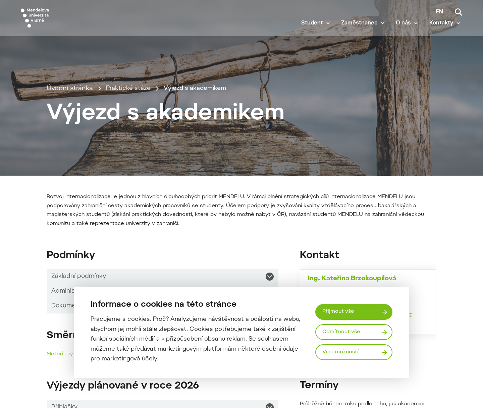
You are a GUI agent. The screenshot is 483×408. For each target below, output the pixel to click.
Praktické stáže (129, 126)
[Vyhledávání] (458, 12)
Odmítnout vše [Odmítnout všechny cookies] (342, 332)
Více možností (341, 352)
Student (314, 31)
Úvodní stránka (70, 126)
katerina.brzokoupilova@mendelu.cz (365, 384)
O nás (405, 31)
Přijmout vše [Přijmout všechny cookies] (339, 311)
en (439, 12)
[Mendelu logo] (60, 21)
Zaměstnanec (361, 31)
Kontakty (443, 31)
